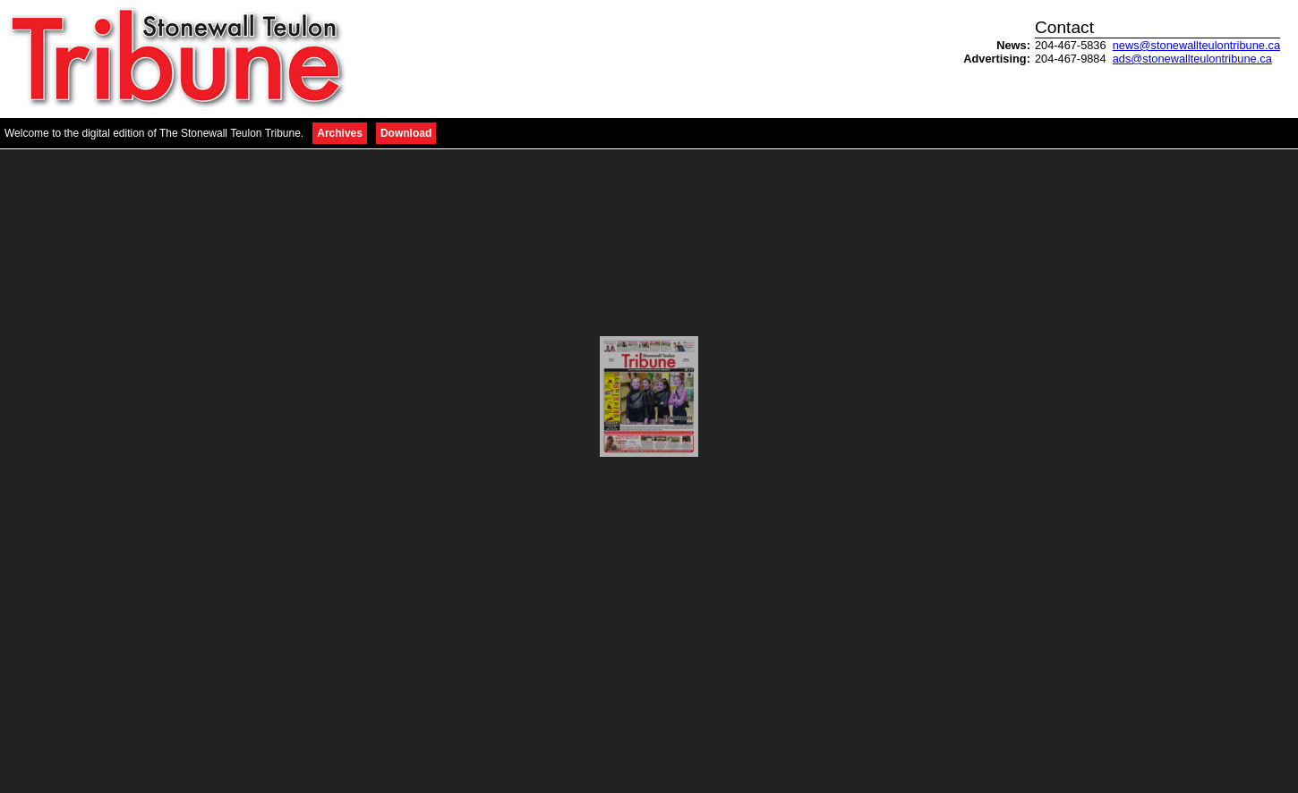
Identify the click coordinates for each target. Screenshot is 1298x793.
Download (405, 133)
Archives (340, 133)
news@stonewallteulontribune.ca (1196, 45)
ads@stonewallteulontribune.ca (1192, 58)
